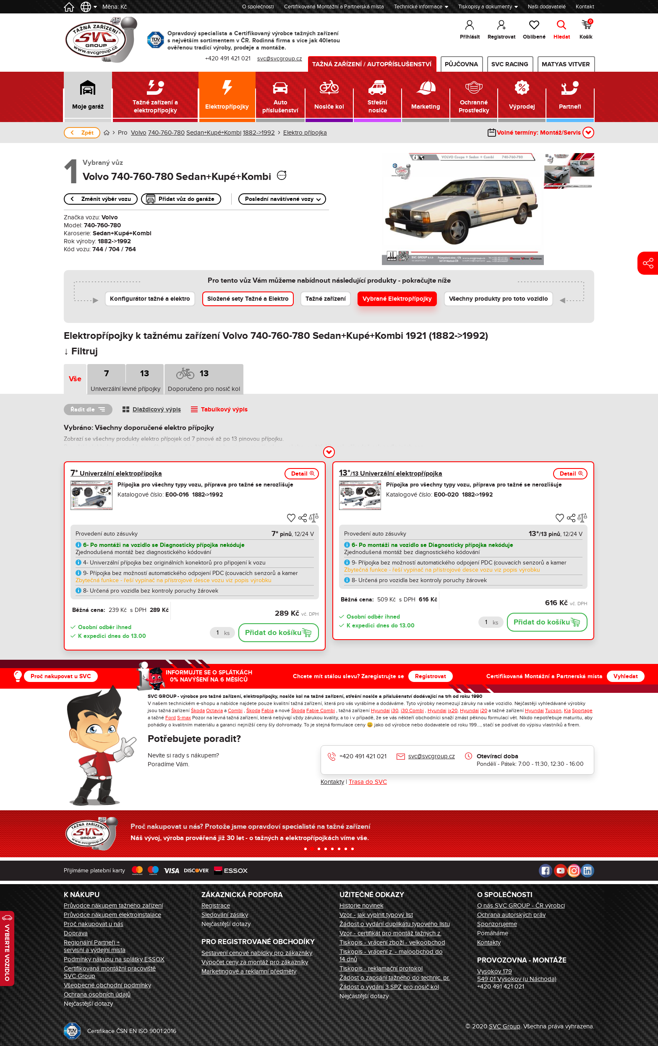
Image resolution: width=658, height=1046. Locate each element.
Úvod (107, 132)
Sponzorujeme (497, 924)
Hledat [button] (562, 37)
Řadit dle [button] (82, 409)
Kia (567, 710)
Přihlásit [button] (470, 37)
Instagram (574, 870)
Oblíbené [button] (534, 37)
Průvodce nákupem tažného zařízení (113, 905)
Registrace (215, 905)
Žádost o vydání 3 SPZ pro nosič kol (389, 987)
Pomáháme (492, 933)
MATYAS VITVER (566, 64)
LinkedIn (587, 870)
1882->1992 (259, 132)
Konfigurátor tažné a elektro (150, 299)
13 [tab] (144, 373)
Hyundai (380, 710)
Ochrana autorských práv (511, 915)
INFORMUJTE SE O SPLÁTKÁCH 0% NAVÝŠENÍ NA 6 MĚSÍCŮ (209, 676)
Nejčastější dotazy (88, 1003)
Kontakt (585, 6)
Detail (299, 473)
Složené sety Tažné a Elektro (248, 299)
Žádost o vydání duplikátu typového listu (394, 924)
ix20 (452, 710)
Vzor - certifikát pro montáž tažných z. (390, 933)
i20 (483, 710)
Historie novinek (361, 905)
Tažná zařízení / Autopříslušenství (371, 64)
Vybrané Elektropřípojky (397, 299)
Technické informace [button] (418, 6)
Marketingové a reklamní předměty (248, 971)
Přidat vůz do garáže (186, 199)
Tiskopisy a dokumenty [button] (485, 6)
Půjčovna (461, 64)
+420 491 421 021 (362, 756)
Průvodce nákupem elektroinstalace (112, 915)
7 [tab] (106, 373)
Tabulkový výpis (224, 410)
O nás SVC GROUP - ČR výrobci (521, 905)
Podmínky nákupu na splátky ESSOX (114, 959)
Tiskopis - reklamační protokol (381, 968)
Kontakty (332, 782)
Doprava (76, 933)
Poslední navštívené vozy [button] (279, 199)
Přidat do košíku (273, 632)
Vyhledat (626, 676)
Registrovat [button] (501, 37)
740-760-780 (166, 132)
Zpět (87, 132)
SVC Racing (509, 64)
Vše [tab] (75, 379)
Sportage (582, 710)
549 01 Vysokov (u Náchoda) (516, 979)
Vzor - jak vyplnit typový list (376, 915)
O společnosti (258, 6)
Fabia (267, 710)
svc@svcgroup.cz (431, 756)
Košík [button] (587, 29)
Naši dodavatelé (547, 6)
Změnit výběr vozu (106, 199)
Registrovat (430, 676)
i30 (394, 710)
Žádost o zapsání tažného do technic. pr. (394, 977)
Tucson (553, 710)
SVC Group (504, 1026)
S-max (184, 718)
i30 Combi (412, 710)
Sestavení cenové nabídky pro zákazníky (256, 953)
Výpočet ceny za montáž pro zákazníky (254, 962)
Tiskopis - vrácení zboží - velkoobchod (392, 942)
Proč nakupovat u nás (93, 924)
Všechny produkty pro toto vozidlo (498, 299)
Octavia (214, 710)
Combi (235, 710)
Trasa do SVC (368, 782)
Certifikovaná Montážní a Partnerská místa (334, 6)
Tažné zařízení (326, 299)
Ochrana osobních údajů (97, 994)
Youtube (560, 870)
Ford (170, 718)
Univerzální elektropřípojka (116, 473)
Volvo (138, 132)
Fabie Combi (320, 710)
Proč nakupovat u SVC (61, 676)
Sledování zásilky (224, 915)
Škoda (198, 710)
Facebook (545, 870)
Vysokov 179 (494, 971)
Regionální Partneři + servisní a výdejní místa (94, 946)
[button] (88, 97)
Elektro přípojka (305, 132)
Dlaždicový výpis (157, 410)
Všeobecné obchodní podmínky (107, 985)
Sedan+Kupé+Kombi (213, 132)
